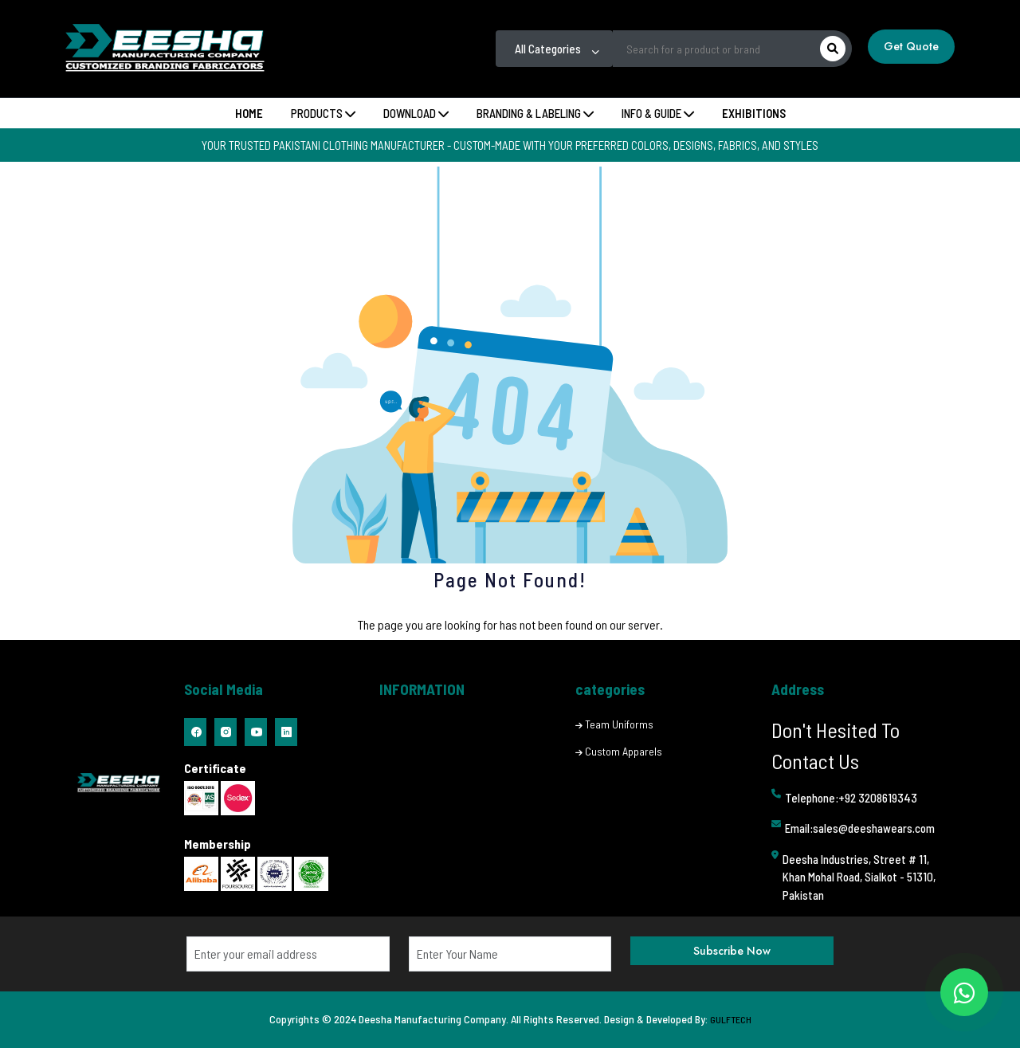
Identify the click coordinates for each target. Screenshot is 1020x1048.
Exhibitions (754, 113)
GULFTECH (730, 1019)
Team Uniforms (619, 724)
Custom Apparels (623, 751)
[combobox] (554, 48)
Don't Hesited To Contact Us (835, 745)
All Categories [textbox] (548, 48)
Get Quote (911, 46)
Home (249, 113)
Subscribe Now (732, 951)
